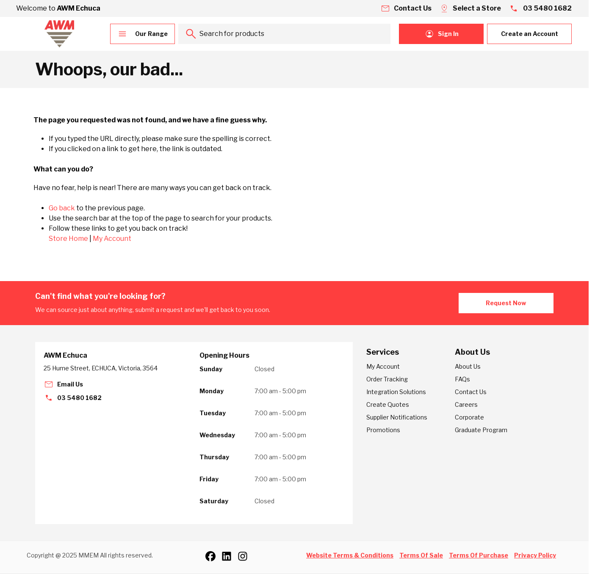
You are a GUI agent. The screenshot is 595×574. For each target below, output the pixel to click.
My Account (112, 239)
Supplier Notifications (396, 417)
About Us (468, 366)
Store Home (68, 239)
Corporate (469, 417)
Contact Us (471, 391)
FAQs (462, 379)
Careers (466, 404)
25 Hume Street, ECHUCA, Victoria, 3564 (101, 368)
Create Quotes (387, 404)
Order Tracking (387, 379)
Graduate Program (481, 429)
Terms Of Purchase (478, 555)
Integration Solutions (396, 391)
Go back (62, 208)
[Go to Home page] (59, 33)
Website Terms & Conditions (349, 555)
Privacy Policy (535, 555)
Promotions (383, 429)
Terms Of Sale (421, 555)
